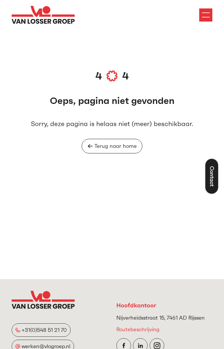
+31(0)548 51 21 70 (44, 330)
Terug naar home (112, 146)
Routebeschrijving (138, 329)
